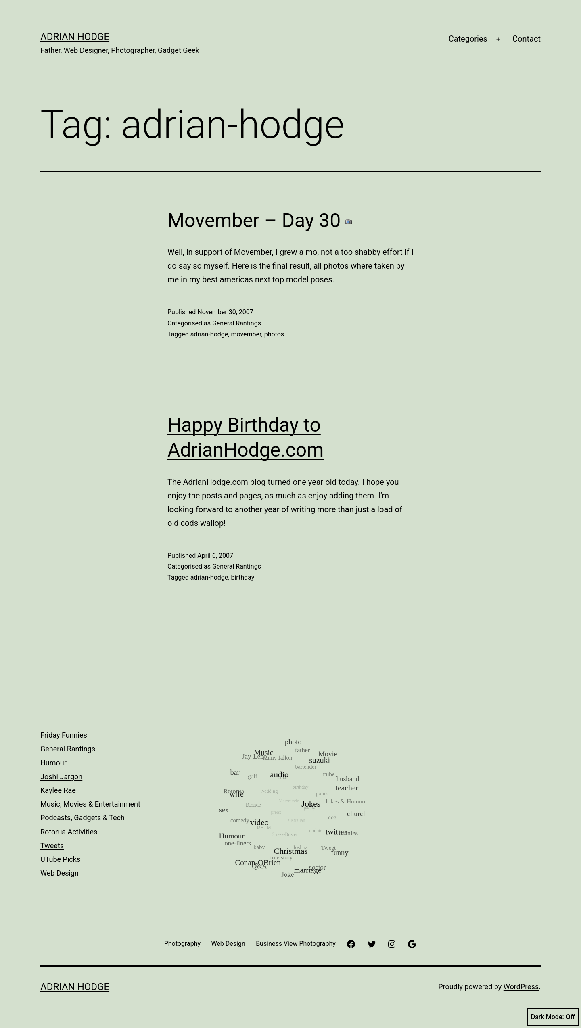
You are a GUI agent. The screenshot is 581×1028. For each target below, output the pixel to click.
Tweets (52, 845)
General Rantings (236, 323)
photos (274, 334)
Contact (526, 39)
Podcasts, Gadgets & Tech (82, 817)
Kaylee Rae (58, 790)
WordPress (521, 986)
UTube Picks (60, 859)
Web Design (59, 873)
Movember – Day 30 (259, 220)
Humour (53, 763)
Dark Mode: (553, 1017)
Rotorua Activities (68, 832)
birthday (242, 577)
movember (246, 334)
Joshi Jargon (61, 776)
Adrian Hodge (74, 36)
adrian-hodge (209, 334)
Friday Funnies (63, 735)
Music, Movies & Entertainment (90, 804)
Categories (468, 39)
